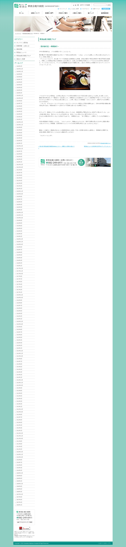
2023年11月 (19, 124)
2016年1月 (19, 318)
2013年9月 (19, 388)
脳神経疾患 (101, 15)
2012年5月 (19, 422)
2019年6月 (19, 225)
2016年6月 (19, 308)
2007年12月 (19, 494)
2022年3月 (19, 159)
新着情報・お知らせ (22, 46)
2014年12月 (19, 350)
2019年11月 (19, 215)
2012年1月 (19, 430)
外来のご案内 (60, 15)
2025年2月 (19, 92)
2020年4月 (19, 204)
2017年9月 (19, 276)
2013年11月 (19, 382)
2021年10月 (19, 167)
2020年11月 (19, 191)
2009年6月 (19, 478)
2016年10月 (19, 297)
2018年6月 (19, 252)
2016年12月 (19, 295)
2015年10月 (19, 324)
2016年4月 (19, 313)
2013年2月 (19, 404)
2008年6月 (19, 489)
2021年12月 (19, 164)
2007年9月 (19, 497)
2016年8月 (19, 302)
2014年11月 (19, 353)
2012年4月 (19, 425)
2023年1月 (19, 143)
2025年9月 (19, 74)
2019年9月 (19, 220)
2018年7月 (19, 249)
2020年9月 (19, 196)
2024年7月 (19, 103)
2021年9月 (19, 169)
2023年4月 (19, 138)
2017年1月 (19, 292)
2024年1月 (19, 119)
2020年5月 (19, 201)
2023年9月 (19, 127)
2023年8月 (19, 130)
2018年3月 (19, 260)
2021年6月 (19, 175)
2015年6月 (19, 334)
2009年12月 (19, 473)
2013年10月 (19, 385)
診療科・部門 (46, 15)
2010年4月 (19, 467)
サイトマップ (63, 8)
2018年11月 (19, 241)
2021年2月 (19, 186)
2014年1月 (19, 377)
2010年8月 (19, 459)
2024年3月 (19, 114)
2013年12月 (19, 380)
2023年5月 (19, 135)
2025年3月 (19, 90)
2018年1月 (19, 265)
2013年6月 (19, 393)
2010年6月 (19, 465)
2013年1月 (19, 406)
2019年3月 (19, 233)
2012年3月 (19, 428)
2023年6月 (19, 132)
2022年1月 (19, 162)
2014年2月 (19, 374)
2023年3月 (19, 140)
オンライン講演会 (22, 42)
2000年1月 (19, 505)
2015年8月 (19, 329)
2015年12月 (19, 321)
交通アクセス (96, 8)
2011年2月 (19, 449)
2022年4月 (19, 156)
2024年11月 (19, 95)
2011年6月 (19, 443)
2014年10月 (19, 356)
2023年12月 (19, 122)
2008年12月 (19, 483)
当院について (32, 15)
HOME (16, 15)
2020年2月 (19, 209)
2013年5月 (19, 396)
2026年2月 (19, 66)
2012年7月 (19, 417)
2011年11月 (19, 435)
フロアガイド (85, 8)
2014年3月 (19, 372)
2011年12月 (19, 433)
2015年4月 (19, 340)
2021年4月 (19, 180)
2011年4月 (19, 446)
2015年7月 (19, 332)
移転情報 (19, 49)
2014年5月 (19, 366)
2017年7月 (19, 279)
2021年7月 (19, 172)
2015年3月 (19, 342)
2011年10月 (19, 438)
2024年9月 (19, 100)
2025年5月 (19, 84)
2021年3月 (19, 183)
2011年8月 (19, 441)
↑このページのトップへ (104, 543)
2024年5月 (19, 108)
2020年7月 (19, 199)
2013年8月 (19, 390)
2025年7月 (19, 79)
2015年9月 (19, 326)
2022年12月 (19, 146)
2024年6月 (19, 106)
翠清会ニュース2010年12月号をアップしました (98, 146)
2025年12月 (19, 68)
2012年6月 (19, 419)
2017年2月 (19, 289)
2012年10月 (19, 411)
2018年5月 (19, 255)
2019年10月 (19, 217)
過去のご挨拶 (20, 59)
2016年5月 (19, 310)
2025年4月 (19, 87)
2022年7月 (19, 151)
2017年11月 (19, 271)
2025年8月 (19, 76)
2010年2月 (19, 470)
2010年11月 (19, 454)
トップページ (18, 33)
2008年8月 (19, 486)
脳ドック (86, 15)
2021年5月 (19, 178)
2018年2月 (19, 263)
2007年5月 (19, 499)
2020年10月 (19, 193)
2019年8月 (19, 223)
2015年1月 (19, 348)
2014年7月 (19, 361)
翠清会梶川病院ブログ (28, 33)
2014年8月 (19, 358)
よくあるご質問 (74, 8)
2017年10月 (19, 273)
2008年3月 (19, 491)
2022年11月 (19, 148)
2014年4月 (19, 369)
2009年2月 (19, 481)
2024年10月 (19, 98)
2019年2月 (19, 236)
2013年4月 (19, 398)
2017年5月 (19, 281)
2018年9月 (19, 247)
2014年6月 (19, 364)
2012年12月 (19, 409)
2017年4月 (19, 284)
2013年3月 (19, 401)
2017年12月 (19, 268)
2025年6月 (19, 82)
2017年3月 (19, 287)
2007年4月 (19, 502)
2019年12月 (19, 212)
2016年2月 (19, 316)
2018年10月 (19, 244)
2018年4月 (19, 257)
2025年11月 (19, 71)
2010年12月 (19, 451)
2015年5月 (19, 337)
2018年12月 (19, 239)
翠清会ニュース (21, 52)
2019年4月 (19, 231)
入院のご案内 (74, 15)
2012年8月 (19, 414)
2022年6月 (19, 154)
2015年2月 (19, 345)
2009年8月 (19, 475)
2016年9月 (19, 300)
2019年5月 (19, 228)
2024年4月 (19, 111)
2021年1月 (19, 188)
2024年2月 (19, 116)
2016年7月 (19, 305)
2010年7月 (19, 462)
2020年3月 (19, 207)
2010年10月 (19, 457)
